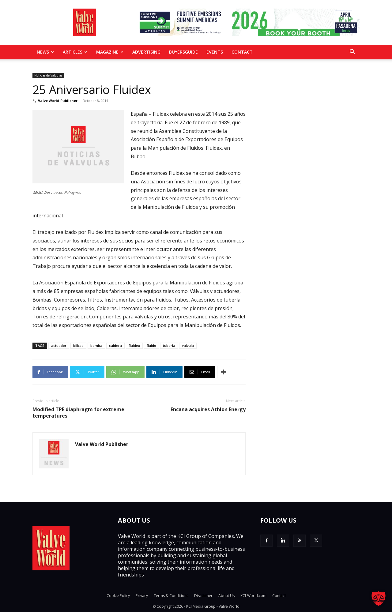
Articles (75, 52)
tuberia (169, 345)
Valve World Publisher (57, 100)
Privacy (142, 595)
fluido (151, 345)
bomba (96, 345)
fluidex (134, 345)
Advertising (146, 52)
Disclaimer (203, 595)
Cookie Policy (118, 595)
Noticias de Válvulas (48, 75)
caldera (115, 345)
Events (214, 52)
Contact (242, 52)
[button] (352, 52)
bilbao (78, 345)
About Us (226, 595)
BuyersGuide (183, 52)
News (45, 52)
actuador (58, 345)
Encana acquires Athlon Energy (208, 409)
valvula (188, 345)
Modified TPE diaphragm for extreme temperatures (78, 412)
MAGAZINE (109, 52)
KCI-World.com (253, 595)
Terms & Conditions (171, 595)
